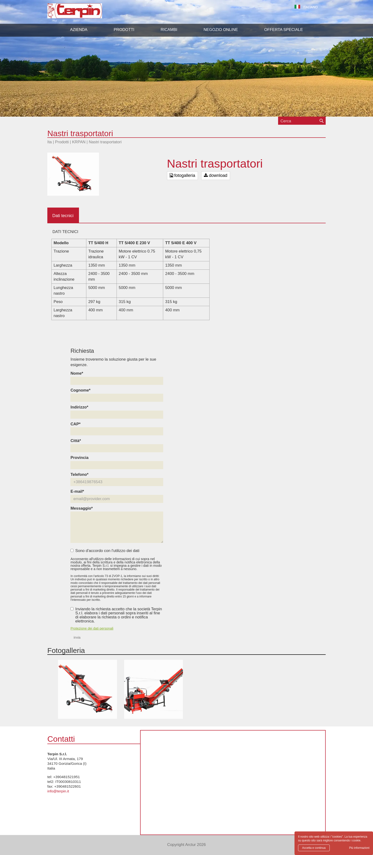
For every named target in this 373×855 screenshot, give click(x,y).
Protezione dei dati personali (91, 628)
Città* (75, 441)
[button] (124, 30)
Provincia (79, 458)
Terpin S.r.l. (82, 13)
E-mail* (77, 492)
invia (77, 637)
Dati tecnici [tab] (63, 215)
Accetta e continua (314, 848)
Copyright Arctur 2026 (186, 844)
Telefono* (79, 475)
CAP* (75, 424)
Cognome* (80, 390)
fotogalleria (182, 175)
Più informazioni (359, 848)
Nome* (76, 374)
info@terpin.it (58, 791)
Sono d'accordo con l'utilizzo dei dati (104, 551)
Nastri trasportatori (105, 142)
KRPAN (79, 142)
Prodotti (62, 142)
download (215, 175)
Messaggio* (81, 509)
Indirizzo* (79, 407)
